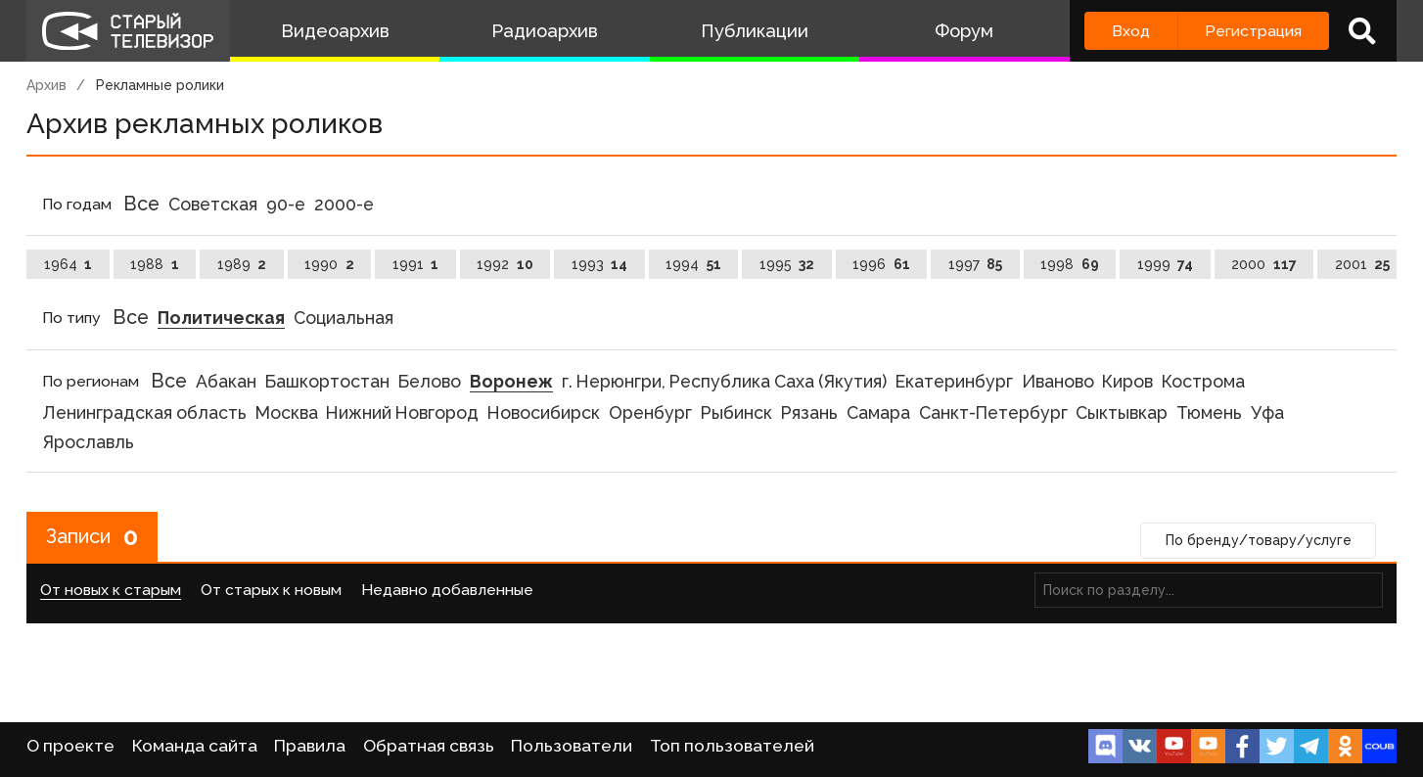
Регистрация (1253, 31)
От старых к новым (271, 589)
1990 (329, 264)
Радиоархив (544, 31)
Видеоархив (335, 31)
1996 (881, 264)
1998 (1069, 264)
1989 (242, 264)
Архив (46, 85)
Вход (1131, 31)
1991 (415, 264)
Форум (964, 31)
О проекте (70, 745)
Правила (309, 745)
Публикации (754, 31)
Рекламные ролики (160, 85)
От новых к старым (110, 589)
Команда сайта (194, 745)
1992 (505, 264)
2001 (1363, 264)
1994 (693, 264)
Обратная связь (428, 745)
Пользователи (571, 745)
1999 (1165, 264)
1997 (975, 264)
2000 (1264, 264)
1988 (154, 264)
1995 (787, 264)
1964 (68, 264)
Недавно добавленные (447, 589)
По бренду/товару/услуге (1259, 540)
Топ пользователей (732, 745)
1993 (600, 264)
